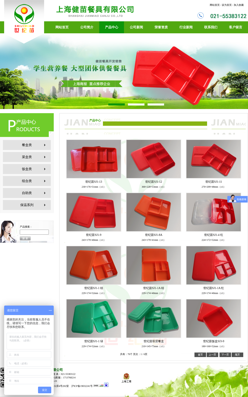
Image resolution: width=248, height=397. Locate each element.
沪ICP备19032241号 (82, 386)
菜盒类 (27, 157)
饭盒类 (27, 169)
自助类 (27, 193)
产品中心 (111, 27)
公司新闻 (136, 27)
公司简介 (86, 27)
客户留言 (235, 27)
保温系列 (26, 205)
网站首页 (62, 27)
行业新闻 (186, 27)
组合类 (27, 181)
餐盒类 (27, 145)
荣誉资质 (161, 27)
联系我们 (210, 27)
